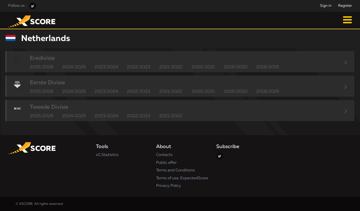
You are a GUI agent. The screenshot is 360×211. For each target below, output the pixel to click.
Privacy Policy (168, 186)
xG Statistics (107, 155)
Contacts (164, 155)
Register (345, 6)
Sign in (326, 6)
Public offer (166, 163)
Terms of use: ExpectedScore (182, 178)
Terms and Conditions (175, 170)
